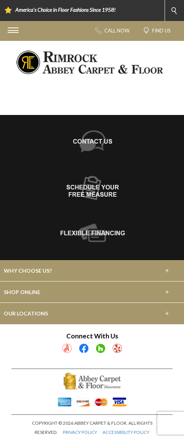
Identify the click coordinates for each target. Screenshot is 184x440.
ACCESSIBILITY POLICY (125, 432)
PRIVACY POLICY (80, 432)
